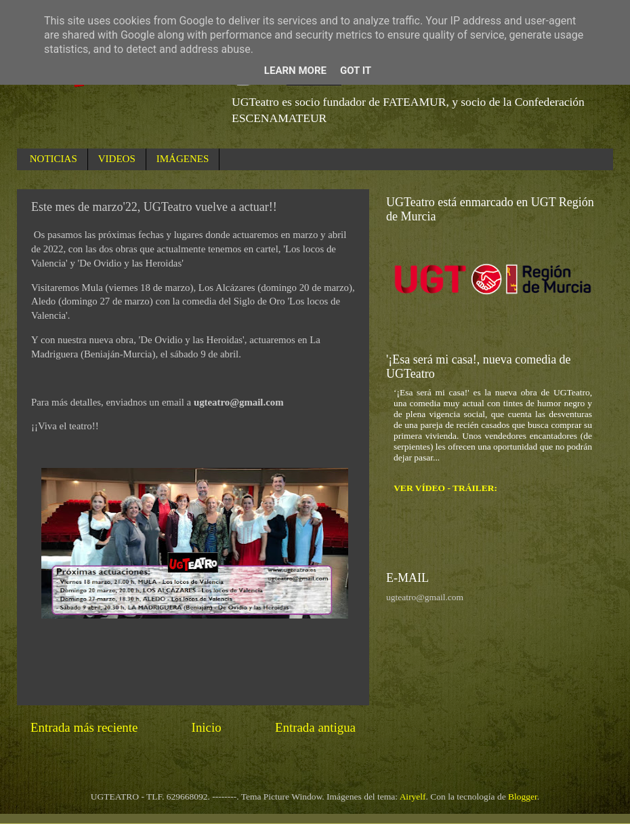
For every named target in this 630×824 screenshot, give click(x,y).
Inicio (207, 727)
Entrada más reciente (84, 727)
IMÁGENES (182, 158)
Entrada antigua (315, 727)
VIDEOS (116, 158)
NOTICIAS (53, 158)
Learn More (295, 70)
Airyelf (413, 796)
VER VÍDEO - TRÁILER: (445, 488)
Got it (355, 70)
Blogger (522, 796)
